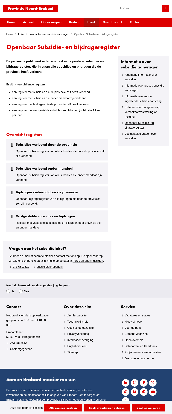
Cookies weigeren (148, 408)
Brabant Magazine (136, 333)
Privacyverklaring (78, 333)
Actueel (28, 22)
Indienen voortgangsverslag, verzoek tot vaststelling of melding (142, 112)
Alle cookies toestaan (63, 408)
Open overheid (134, 340)
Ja (12, 291)
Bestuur (74, 22)
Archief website (77, 315)
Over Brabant (112, 22)
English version (77, 346)
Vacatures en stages (137, 315)
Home (11, 22)
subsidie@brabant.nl (50, 266)
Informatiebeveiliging (80, 340)
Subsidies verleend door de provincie (43, 144)
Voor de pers (133, 327)
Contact (135, 22)
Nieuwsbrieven (134, 321)
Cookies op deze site (80, 327)
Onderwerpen (51, 22)
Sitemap (72, 352)
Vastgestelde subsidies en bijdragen (42, 216)
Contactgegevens (21, 349)
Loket (91, 22)
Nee (26, 291)
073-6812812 (20, 266)
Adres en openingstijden (88, 260)
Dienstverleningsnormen (140, 358)
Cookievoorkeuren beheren (107, 408)
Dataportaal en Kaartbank (141, 346)
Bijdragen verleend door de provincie (43, 192)
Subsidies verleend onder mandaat (41, 168)
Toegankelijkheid (77, 321)
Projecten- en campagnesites (143, 352)
